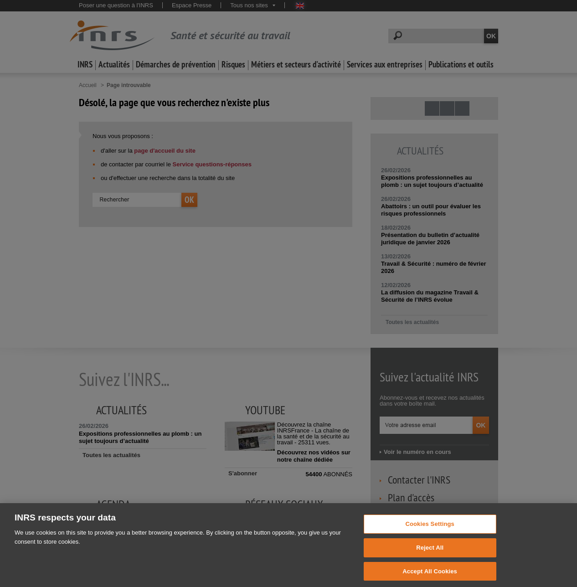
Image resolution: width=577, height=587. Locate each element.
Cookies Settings (429, 532)
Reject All (429, 555)
